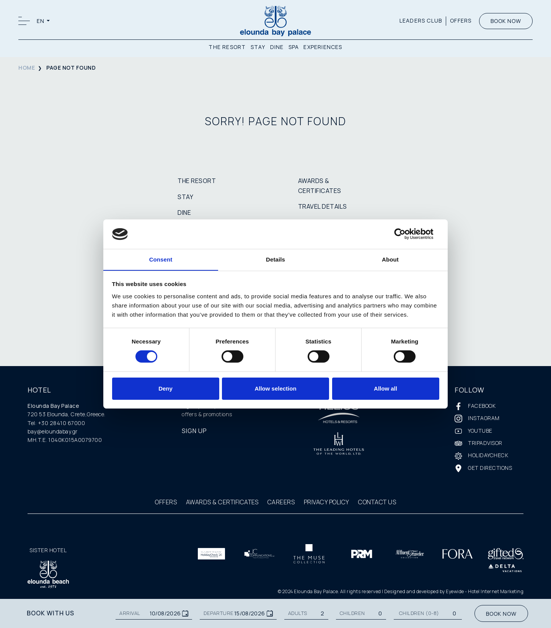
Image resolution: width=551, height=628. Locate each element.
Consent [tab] (161, 259)
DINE (277, 47)
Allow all (385, 388)
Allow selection (275, 388)
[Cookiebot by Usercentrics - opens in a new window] (405, 234)
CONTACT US (377, 502)
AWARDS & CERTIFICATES (222, 502)
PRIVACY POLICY (326, 502)
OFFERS (460, 20)
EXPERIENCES (322, 47)
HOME (26, 67)
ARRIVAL (129, 613)
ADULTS (297, 613)
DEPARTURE (219, 613)
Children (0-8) (419, 613)
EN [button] (41, 21)
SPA (294, 47)
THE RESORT (227, 47)
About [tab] (390, 259)
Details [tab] (275, 259)
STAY (258, 47)
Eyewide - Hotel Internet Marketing (484, 591)
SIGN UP (194, 431)
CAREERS (281, 502)
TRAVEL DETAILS (322, 206)
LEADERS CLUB (420, 20)
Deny (165, 388)
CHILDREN (352, 613)
